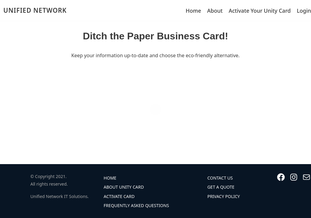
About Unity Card (124, 187)
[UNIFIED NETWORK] (33, 10)
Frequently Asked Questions (136, 205)
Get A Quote (220, 187)
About (215, 10)
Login (304, 10)
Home (193, 10)
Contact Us (220, 178)
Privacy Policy (223, 196)
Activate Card (119, 196)
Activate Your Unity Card (260, 10)
